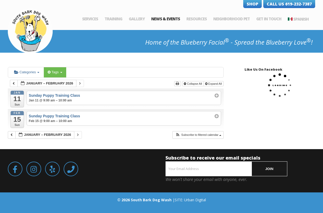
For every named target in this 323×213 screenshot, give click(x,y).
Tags (55, 72)
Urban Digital (195, 199)
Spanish (301, 19)
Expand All (214, 83)
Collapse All (193, 83)
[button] (198, 134)
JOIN (269, 169)
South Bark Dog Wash (151, 199)
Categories (26, 72)
